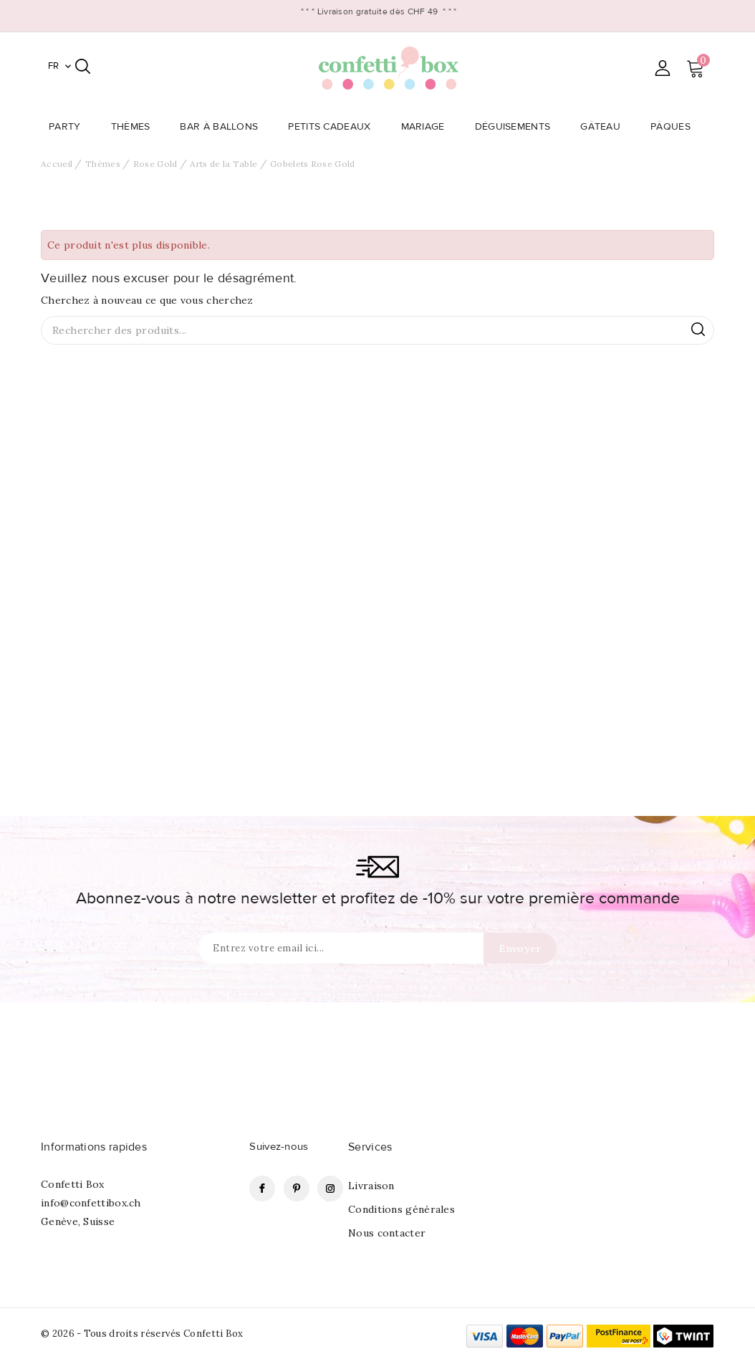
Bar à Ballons (223, 126)
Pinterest (296, 1188)
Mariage (427, 126)
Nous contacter (386, 1232)
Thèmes (135, 126)
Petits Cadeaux (333, 126)
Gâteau (604, 126)
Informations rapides (94, 1147)
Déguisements (517, 126)
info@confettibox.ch (91, 1202)
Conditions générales (401, 1209)
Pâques (674, 126)
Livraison (371, 1185)
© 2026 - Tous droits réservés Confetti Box (142, 1333)
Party (69, 126)
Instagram (330, 1188)
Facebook (262, 1188)
